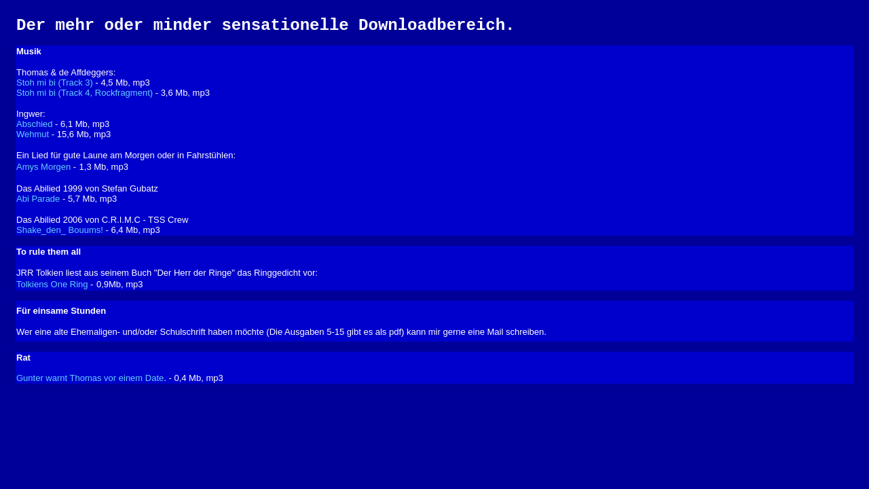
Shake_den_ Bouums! (59, 230)
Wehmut (32, 134)
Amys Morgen (43, 167)
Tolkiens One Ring (52, 284)
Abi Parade (38, 199)
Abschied (34, 124)
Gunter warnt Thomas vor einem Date (90, 378)
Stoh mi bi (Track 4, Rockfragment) (84, 93)
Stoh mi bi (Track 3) (54, 82)
